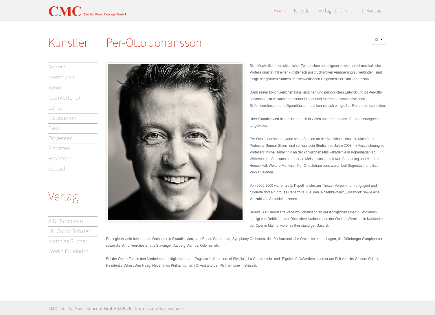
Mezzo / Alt (61, 77)
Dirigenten (60, 138)
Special (56, 168)
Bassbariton (62, 117)
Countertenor (64, 97)
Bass (53, 127)
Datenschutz (170, 308)
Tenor (55, 87)
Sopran (57, 67)
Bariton (57, 107)
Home (280, 11)
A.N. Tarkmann (65, 220)
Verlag (325, 11)
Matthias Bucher (67, 241)
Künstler (302, 11)
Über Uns (348, 11)
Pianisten (59, 148)
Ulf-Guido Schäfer (69, 231)
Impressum (146, 308)
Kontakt (374, 11)
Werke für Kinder (68, 251)
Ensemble (59, 158)
